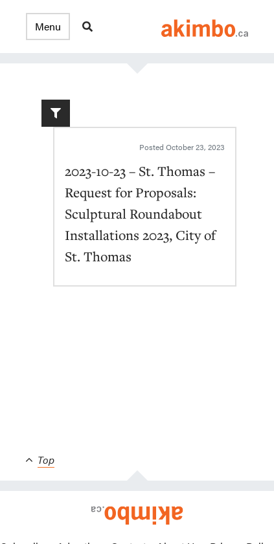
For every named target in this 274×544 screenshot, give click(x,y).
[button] (48, 26)
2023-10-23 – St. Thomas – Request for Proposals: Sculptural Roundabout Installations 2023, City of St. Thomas (140, 213)
